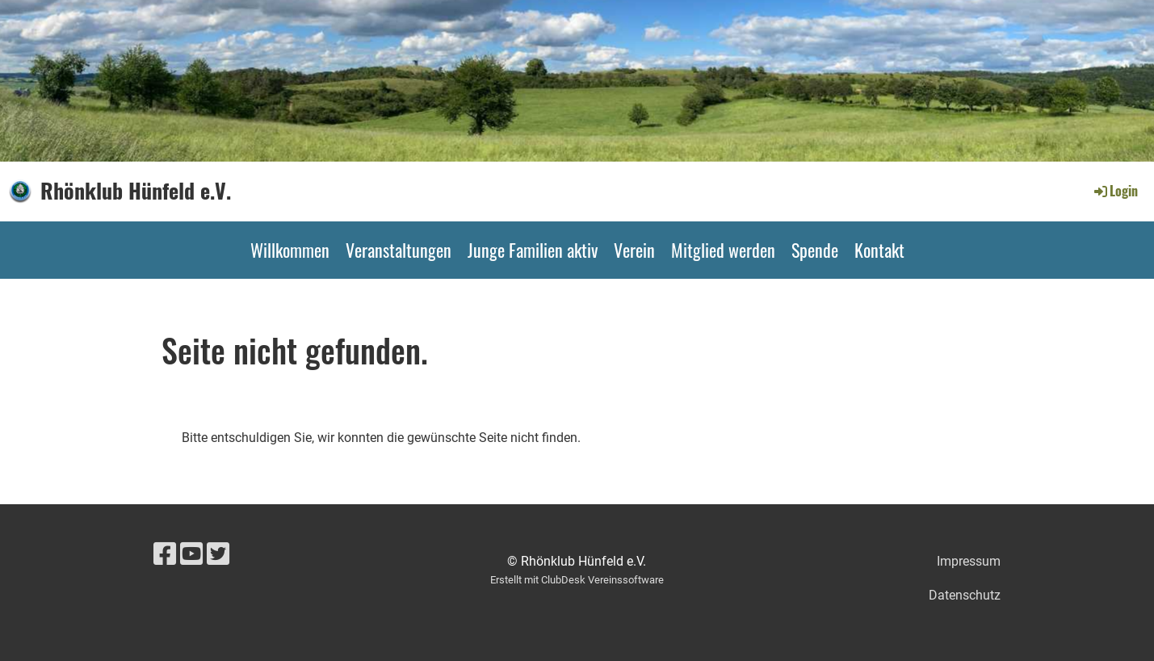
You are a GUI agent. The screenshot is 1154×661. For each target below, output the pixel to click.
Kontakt (879, 250)
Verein (634, 250)
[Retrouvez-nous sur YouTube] (191, 554)
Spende (814, 250)
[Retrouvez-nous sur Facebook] (164, 554)
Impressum (969, 561)
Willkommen (289, 250)
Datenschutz (965, 595)
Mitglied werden (723, 250)
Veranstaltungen (398, 250)
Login (1115, 190)
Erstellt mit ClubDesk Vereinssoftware (577, 580)
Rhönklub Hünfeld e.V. (135, 190)
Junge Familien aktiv (533, 250)
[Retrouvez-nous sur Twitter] (218, 554)
